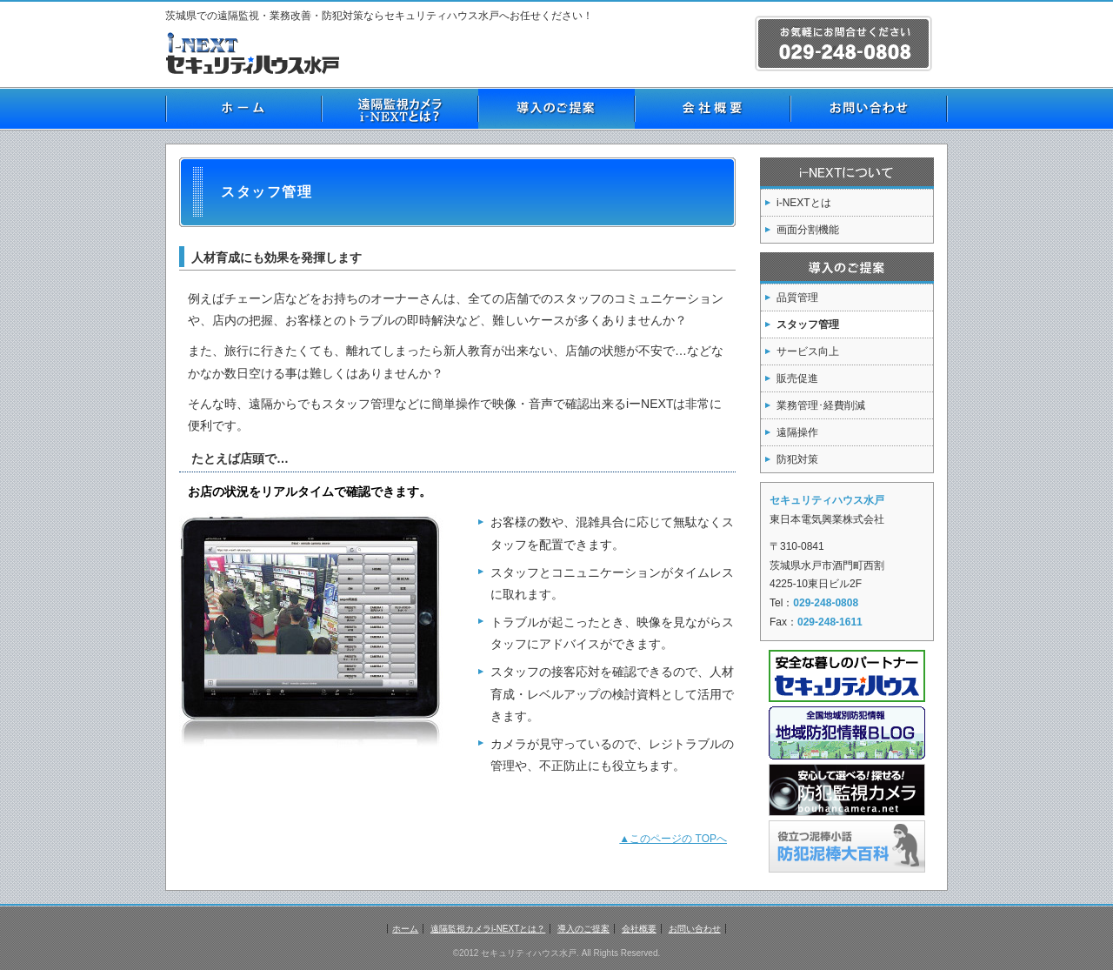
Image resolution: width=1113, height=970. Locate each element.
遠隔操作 (797, 432)
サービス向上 (807, 351)
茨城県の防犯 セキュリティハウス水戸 (256, 53)
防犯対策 (797, 459)
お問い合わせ (869, 108)
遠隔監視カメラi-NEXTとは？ (400, 108)
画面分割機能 (807, 230)
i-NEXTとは (803, 203)
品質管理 (797, 297)
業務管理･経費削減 (820, 405)
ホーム (243, 108)
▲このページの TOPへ (673, 839)
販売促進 (797, 378)
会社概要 (713, 108)
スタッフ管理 (807, 324)
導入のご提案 (556, 108)
